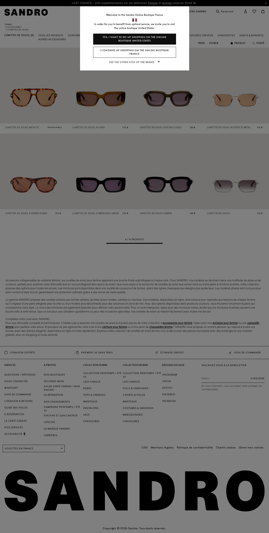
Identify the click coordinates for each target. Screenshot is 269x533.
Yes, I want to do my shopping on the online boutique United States (135, 39)
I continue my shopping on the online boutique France (134, 52)
